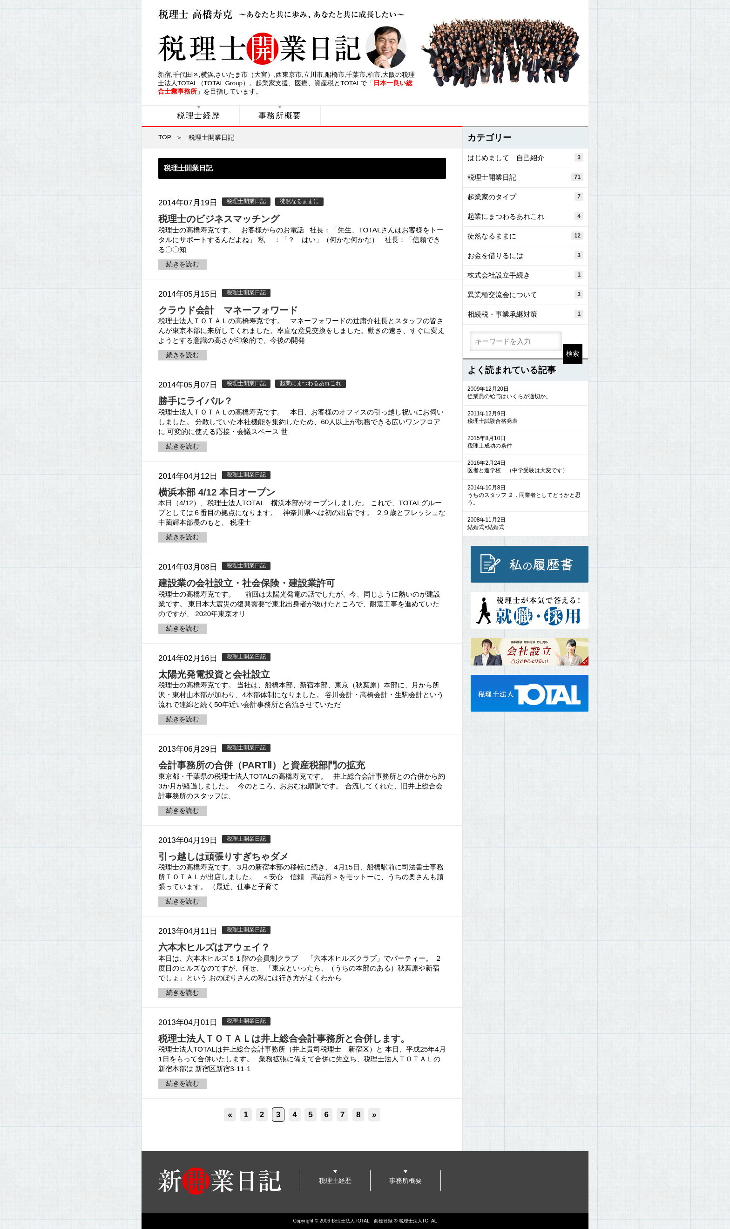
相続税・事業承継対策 (525, 314)
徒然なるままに (299, 201)
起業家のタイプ (525, 196)
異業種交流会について (525, 294)
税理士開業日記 (246, 201)
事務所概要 (280, 115)
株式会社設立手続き (525, 275)
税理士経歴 (199, 115)
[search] (515, 341)
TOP (164, 137)
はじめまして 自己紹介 (525, 157)
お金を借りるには (525, 255)
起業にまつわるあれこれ (310, 383)
